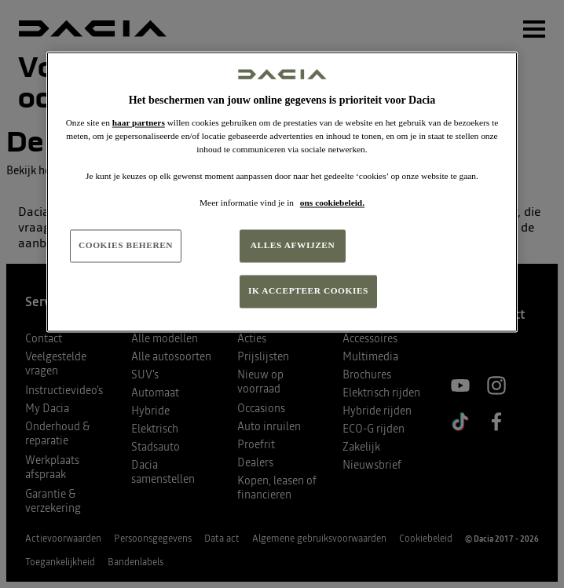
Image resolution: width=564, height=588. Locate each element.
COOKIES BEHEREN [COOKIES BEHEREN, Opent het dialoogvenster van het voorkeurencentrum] (126, 245)
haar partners (138, 122)
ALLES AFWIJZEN (293, 245)
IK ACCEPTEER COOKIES (308, 291)
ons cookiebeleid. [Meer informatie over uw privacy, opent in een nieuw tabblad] (332, 203)
